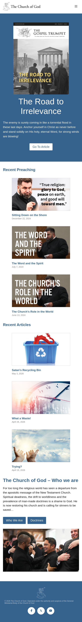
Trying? (17, 466)
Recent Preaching (19, 170)
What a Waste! (21, 418)
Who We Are (14, 520)
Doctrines (37, 520)
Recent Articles (17, 325)
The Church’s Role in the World (32, 311)
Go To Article (40, 146)
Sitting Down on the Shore (29, 215)
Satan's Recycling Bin (26, 370)
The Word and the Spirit (27, 263)
